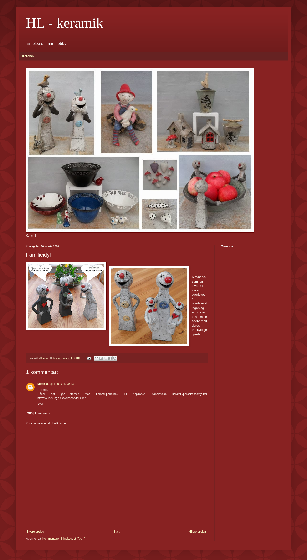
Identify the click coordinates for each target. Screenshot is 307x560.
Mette (41, 384)
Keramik (28, 56)
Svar (40, 403)
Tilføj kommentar (38, 413)
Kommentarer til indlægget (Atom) (63, 538)
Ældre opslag (197, 531)
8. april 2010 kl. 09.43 (60, 384)
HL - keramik (64, 23)
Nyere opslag (35, 531)
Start (116, 531)
